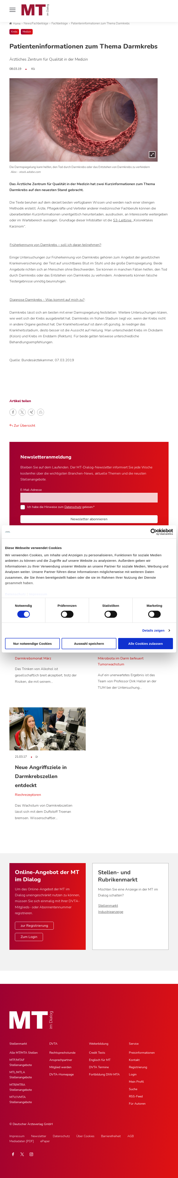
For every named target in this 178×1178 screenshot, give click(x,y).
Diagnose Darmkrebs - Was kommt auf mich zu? (47, 299)
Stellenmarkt (108, 905)
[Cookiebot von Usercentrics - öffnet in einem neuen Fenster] (154, 532)
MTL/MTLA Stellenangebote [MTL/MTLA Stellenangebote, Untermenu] (20, 1074)
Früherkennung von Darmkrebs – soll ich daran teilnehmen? (55, 244)
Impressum (38, 594)
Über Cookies (85, 1136)
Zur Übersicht (22, 425)
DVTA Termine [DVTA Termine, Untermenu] (99, 1067)
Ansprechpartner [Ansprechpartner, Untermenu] (60, 1060)
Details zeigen (153, 630)
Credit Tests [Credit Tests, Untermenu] (97, 1053)
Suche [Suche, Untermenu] (133, 1089)
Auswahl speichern (89, 643)
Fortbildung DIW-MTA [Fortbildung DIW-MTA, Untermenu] (104, 1074)
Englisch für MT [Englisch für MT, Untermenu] (99, 1060)
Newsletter (38, 1136)
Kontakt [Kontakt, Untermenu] (134, 1060)
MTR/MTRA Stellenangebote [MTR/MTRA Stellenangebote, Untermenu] (20, 1087)
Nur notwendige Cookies (32, 643)
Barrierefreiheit (111, 1136)
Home (15, 24)
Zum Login (29, 936)
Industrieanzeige (110, 911)
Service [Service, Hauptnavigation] (134, 1044)
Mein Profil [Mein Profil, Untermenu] (136, 1082)
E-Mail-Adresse (31, 490)
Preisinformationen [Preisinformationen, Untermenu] (142, 1053)
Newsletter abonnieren (89, 519)
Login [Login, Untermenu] (133, 1074)
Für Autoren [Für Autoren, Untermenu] (137, 1104)
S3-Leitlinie (122, 220)
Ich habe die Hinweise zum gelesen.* (60, 507)
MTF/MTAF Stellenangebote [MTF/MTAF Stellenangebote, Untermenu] (20, 1062)
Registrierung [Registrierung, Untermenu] (138, 1067)
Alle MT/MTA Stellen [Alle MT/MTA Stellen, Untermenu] (23, 1053)
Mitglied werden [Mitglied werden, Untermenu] (60, 1067)
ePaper (45, 1141)
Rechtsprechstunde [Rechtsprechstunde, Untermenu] (62, 1053)
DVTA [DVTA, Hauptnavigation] (53, 1044)
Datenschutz (15, 594)
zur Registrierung (34, 925)
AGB (130, 1136)
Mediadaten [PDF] (21, 1141)
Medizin (27, 31)
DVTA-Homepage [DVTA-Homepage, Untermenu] (61, 1074)
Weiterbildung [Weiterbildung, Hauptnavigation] (98, 1044)
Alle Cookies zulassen (145, 643)
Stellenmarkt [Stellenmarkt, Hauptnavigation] (18, 1044)
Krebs (14, 31)
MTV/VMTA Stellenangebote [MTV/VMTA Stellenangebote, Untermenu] (20, 1099)
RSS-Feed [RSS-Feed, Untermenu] (136, 1096)
